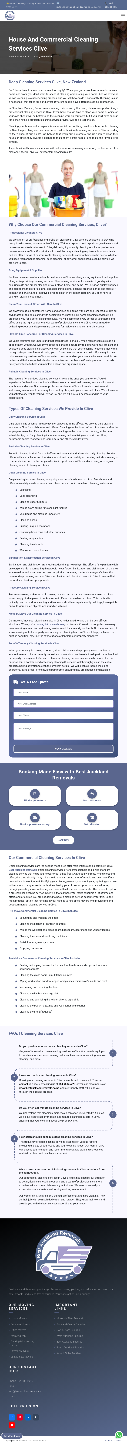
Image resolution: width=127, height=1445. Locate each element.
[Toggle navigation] (123, 15)
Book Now (63, 840)
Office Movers (18, 1330)
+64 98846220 (67, 1084)
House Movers (19, 1318)
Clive (27, 56)
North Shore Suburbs (68, 1330)
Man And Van (18, 1335)
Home (11, 56)
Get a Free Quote (13, 1435)
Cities (19, 56)
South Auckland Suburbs (70, 1347)
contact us (25, 1084)
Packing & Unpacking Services (22, 1343)
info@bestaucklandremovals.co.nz (39, 1088)
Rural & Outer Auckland (69, 1353)
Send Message (63, 749)
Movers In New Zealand (70, 1318)
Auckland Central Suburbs (71, 1324)
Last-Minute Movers (22, 1356)
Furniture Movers (20, 1324)
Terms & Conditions (113, 1440)
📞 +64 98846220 (111, 5)
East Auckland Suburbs (69, 1341)
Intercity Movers (20, 1350)
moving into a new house (50, 624)
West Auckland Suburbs (70, 1335)
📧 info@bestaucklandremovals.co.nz (79, 5)
